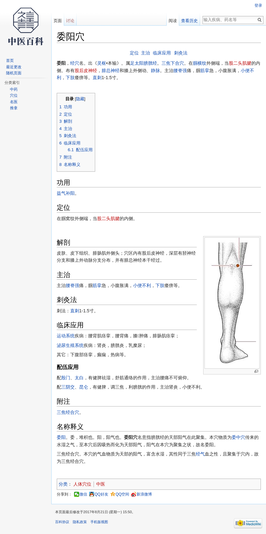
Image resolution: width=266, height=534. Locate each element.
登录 (258, 5)
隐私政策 (80, 522)
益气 (61, 193)
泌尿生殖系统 (70, 345)
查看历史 (189, 20)
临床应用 (162, 52)
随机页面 (13, 73)
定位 (134, 52)
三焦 (166, 63)
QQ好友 (101, 494)
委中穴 (238, 437)
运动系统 (66, 335)
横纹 (201, 63)
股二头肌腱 (240, 63)
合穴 (74, 412)
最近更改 (13, 67)
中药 (14, 89)
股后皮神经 (86, 70)
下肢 (70, 77)
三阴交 (68, 387)
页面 (58, 20)
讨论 (70, 20)
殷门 (65, 377)
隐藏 (80, 99)
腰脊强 (180, 70)
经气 (200, 453)
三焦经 (63, 412)
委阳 (61, 437)
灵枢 (101, 63)
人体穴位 (82, 484)
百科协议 (62, 522)
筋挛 (204, 70)
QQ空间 (122, 494)
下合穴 (177, 63)
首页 (10, 60)
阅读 (173, 20)
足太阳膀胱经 (143, 63)
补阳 (70, 193)
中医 (100, 484)
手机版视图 (99, 522)
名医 (14, 102)
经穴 (74, 63)
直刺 (97, 77)
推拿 (14, 108)
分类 (63, 484)
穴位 (14, 95)
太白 (79, 377)
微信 (83, 494)
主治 (145, 52)
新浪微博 (144, 494)
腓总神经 (111, 70)
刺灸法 (180, 52)
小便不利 (142, 285)
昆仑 (83, 387)
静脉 (155, 70)
